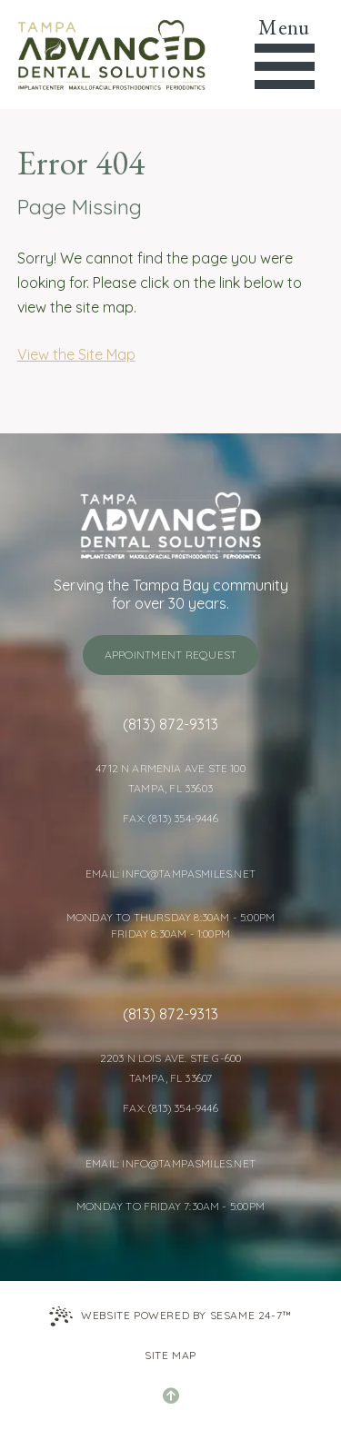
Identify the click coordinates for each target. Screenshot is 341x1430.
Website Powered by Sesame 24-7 (170, 1316)
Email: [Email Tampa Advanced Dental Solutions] (103, 873)
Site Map (170, 1355)
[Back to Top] (171, 1395)
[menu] (284, 54)
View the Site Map (76, 354)
